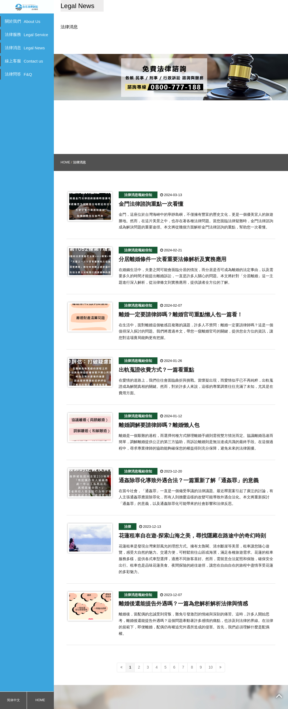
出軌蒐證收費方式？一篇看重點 (156, 350)
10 (211, 647)
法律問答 (18, 74)
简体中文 (13, 700)
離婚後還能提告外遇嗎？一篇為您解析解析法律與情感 (183, 584)
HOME (40, 700)
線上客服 (24, 61)
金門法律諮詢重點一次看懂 (151, 184)
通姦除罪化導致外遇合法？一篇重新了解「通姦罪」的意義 (189, 461)
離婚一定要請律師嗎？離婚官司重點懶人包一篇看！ (181, 295)
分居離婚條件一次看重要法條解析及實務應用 (172, 239)
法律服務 (26, 34)
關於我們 (22, 21)
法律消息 (25, 47)
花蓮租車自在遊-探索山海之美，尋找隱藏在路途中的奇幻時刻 (192, 516)
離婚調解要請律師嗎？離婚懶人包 (159, 405)
